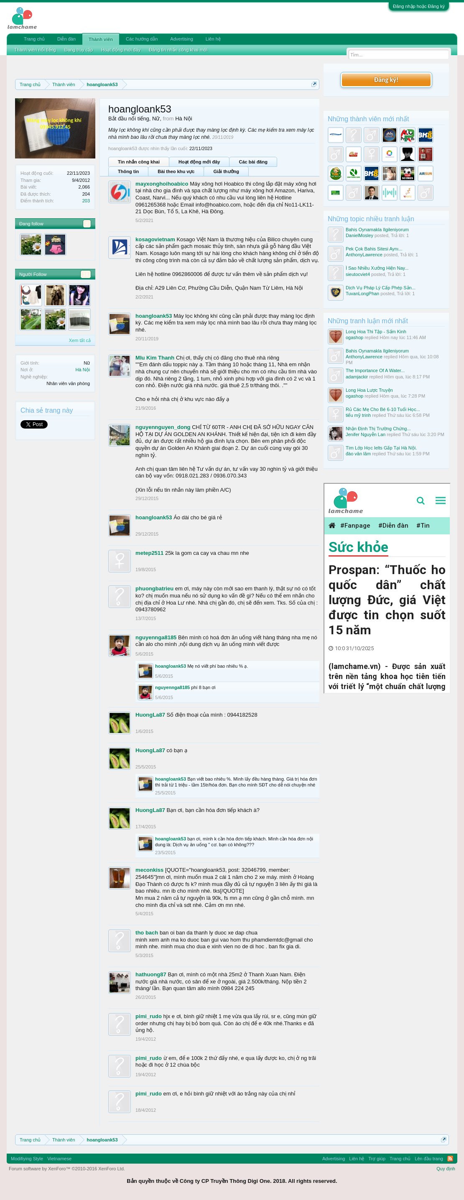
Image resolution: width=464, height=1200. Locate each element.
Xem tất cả (80, 340)
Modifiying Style (27, 1158)
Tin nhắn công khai (139, 161)
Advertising (181, 38)
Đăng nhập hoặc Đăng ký (419, 6)
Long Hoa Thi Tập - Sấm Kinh (376, 331)
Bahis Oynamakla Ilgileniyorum (377, 229)
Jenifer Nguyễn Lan (365, 434)
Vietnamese (59, 1158)
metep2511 (149, 553)
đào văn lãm (358, 453)
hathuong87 (150, 974)
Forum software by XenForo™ (67, 1168)
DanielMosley (359, 235)
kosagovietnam (155, 239)
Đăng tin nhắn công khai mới (178, 49)
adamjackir (357, 376)
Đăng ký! (386, 80)
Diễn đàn (66, 38)
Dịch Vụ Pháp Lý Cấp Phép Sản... (381, 287)
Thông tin (128, 171)
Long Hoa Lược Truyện (369, 390)
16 (85, 274)
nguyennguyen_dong (162, 427)
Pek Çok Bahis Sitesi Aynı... (374, 248)
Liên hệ (213, 38)
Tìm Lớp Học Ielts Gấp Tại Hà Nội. (381, 447)
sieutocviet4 (358, 274)
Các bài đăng (253, 161)
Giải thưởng (226, 171)
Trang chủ (34, 38)
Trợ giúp (376, 1158)
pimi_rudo (148, 1016)
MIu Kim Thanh (154, 358)
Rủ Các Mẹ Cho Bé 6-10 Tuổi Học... (383, 409)
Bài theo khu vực (176, 171)
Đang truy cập (78, 49)
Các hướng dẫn (142, 38)
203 (86, 200)
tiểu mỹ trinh (358, 415)
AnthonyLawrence (364, 254)
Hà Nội (83, 369)
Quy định (445, 1168)
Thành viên (101, 39)
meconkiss (149, 870)
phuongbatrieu (154, 588)
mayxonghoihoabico (161, 184)
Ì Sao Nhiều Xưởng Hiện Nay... (377, 268)
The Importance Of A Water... (375, 370)
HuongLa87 (150, 715)
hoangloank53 (153, 316)
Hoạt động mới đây (199, 161)
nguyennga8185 (155, 637)
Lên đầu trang (429, 1158)
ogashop (354, 337)
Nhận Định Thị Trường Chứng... (378, 428)
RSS (450, 1159)
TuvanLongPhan (362, 293)
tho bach (146, 932)
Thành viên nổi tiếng (35, 49)
